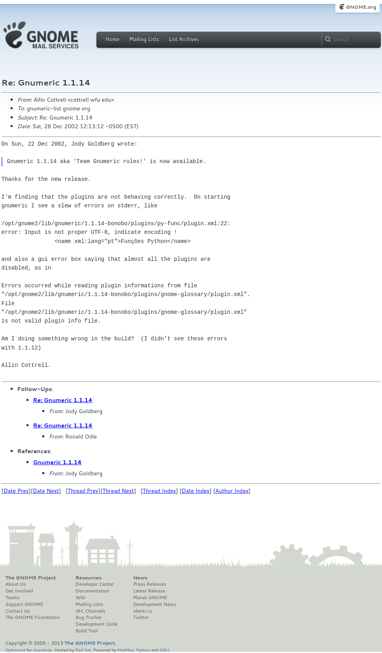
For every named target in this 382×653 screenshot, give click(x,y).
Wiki (80, 597)
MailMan (125, 650)
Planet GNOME (150, 597)
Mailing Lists (144, 39)
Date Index (196, 491)
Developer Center (94, 584)
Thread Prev (83, 491)
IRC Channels (90, 611)
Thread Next (118, 491)
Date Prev (16, 491)
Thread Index (159, 491)
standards (42, 650)
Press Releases (149, 584)
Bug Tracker (88, 617)
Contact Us (18, 611)
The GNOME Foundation (33, 617)
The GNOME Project (31, 578)
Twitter (141, 617)
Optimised (15, 650)
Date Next (46, 491)
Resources (88, 578)
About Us (16, 584)
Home (112, 39)
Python (143, 650)
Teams (13, 597)
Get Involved (19, 591)
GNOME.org (361, 7)
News (140, 578)
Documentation (92, 591)
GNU (164, 650)
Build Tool (86, 631)
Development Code (96, 624)
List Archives (184, 39)
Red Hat (83, 650)
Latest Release (149, 591)
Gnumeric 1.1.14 (57, 462)
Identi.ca (142, 611)
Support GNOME (24, 604)
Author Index (231, 491)
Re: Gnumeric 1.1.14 (63, 400)
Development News (154, 604)
